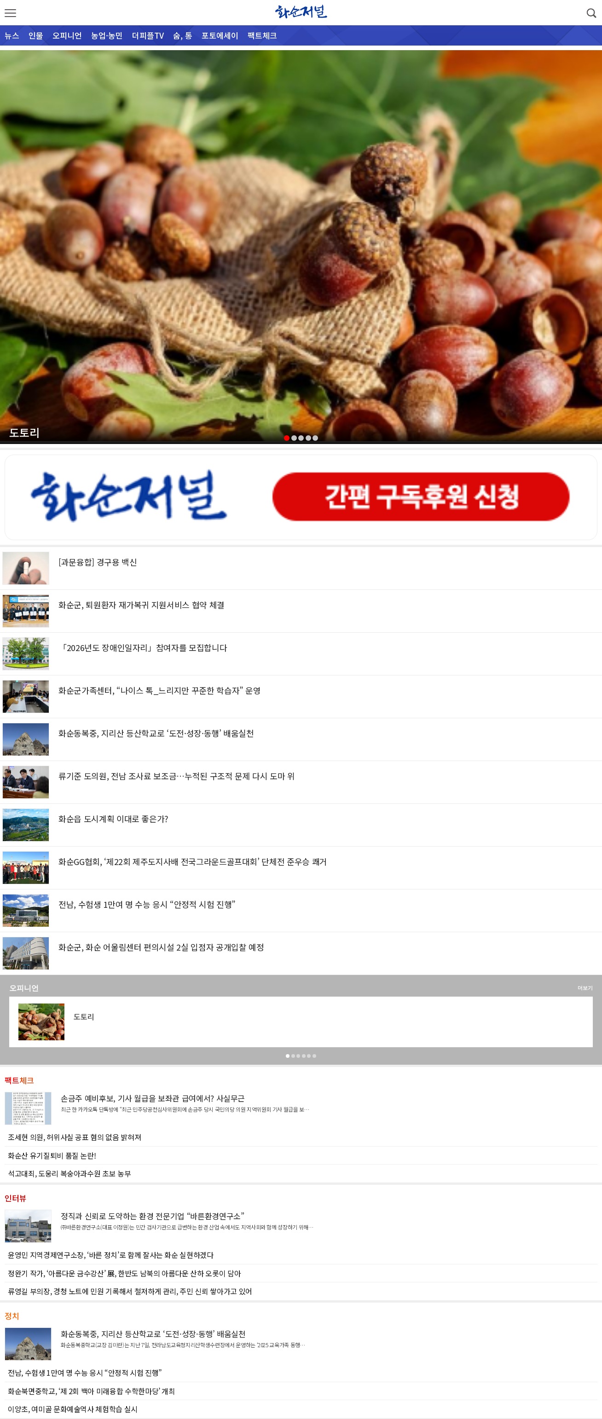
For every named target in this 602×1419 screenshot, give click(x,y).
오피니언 (67, 35)
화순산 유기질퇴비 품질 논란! (52, 1155)
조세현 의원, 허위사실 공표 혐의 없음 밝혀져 (74, 1136)
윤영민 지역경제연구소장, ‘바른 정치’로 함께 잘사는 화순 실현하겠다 (111, 1254)
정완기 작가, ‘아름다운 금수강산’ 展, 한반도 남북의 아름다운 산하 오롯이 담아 (124, 1273)
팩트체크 (262, 35)
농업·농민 (107, 35)
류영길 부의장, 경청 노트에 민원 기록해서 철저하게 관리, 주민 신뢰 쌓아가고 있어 (130, 1291)
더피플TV (148, 35)
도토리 (24, 432)
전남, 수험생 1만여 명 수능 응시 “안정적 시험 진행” (85, 1372)
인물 (36, 35)
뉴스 (12, 35)
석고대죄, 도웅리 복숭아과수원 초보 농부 (69, 1173)
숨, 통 (182, 35)
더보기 (585, 988)
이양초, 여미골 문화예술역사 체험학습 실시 (73, 1408)
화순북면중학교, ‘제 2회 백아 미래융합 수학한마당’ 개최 (91, 1390)
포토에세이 (220, 35)
